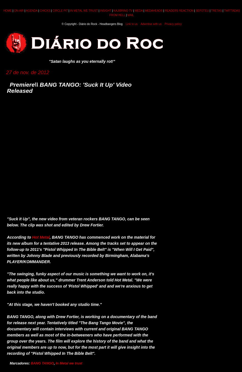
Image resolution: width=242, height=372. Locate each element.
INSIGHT (105, 10)
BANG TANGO (42, 363)
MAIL (130, 15)
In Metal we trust (69, 363)
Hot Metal (41, 237)
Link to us (132, 24)
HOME (7, 10)
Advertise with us (151, 24)
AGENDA (32, 10)
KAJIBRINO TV (122, 10)
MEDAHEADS (153, 10)
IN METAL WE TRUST (84, 10)
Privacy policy (173, 24)
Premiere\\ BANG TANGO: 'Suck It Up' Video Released (69, 87)
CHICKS (45, 10)
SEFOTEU (202, 10)
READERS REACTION (179, 10)
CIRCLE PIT (60, 10)
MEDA (139, 10)
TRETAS (216, 10)
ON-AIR (19, 10)
